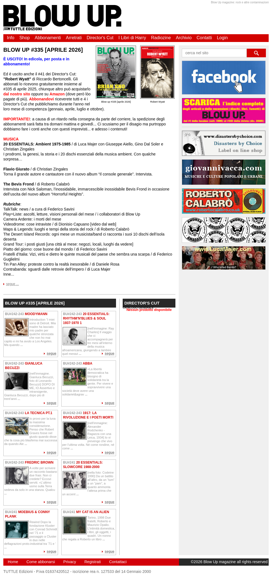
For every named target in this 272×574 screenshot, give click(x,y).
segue (51, 353)
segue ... (12, 284)
